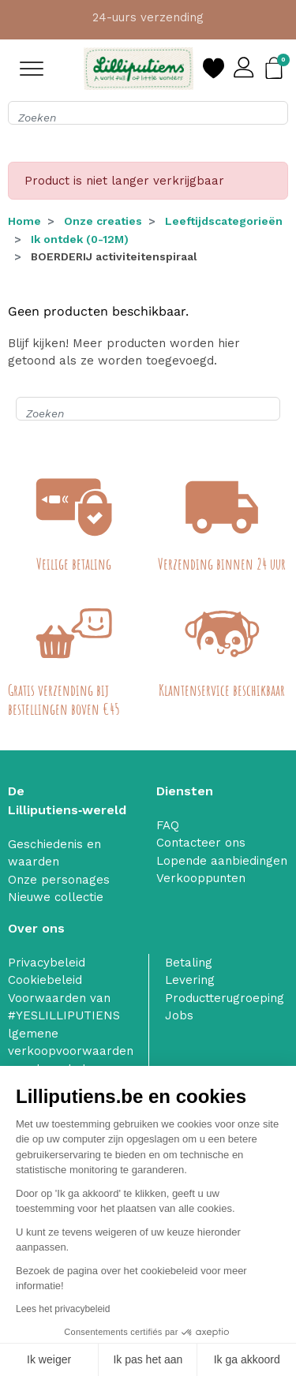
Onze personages (59, 880)
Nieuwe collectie (55, 897)
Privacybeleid (46, 962)
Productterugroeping (224, 998)
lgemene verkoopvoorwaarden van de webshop (70, 1051)
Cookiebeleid (45, 980)
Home (24, 221)
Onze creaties (103, 221)
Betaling (188, 962)
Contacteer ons (200, 843)
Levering (190, 980)
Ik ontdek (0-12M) (80, 239)
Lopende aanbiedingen (221, 861)
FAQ (167, 825)
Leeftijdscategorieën (224, 221)
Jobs (179, 1015)
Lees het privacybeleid (63, 1308)
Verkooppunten (200, 878)
